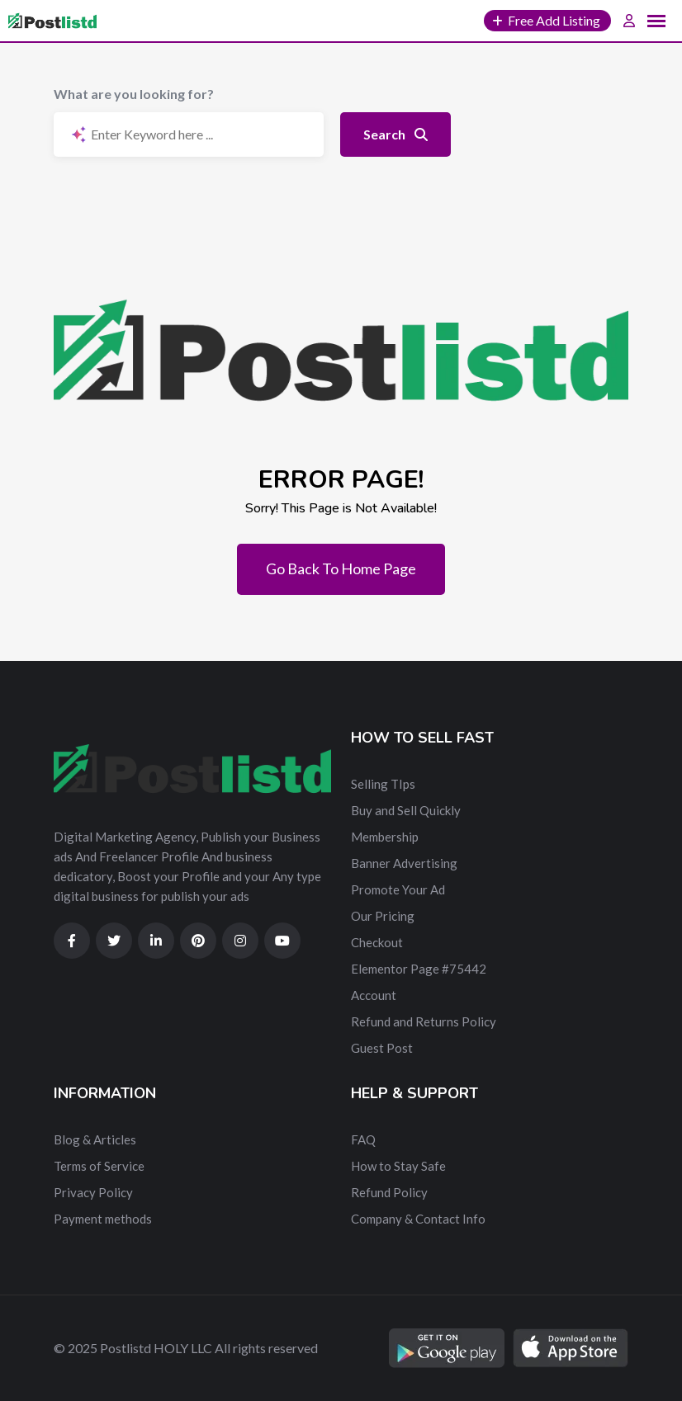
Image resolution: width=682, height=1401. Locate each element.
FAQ (363, 1139)
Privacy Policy (93, 1192)
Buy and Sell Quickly (406, 810)
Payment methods (103, 1218)
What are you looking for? (134, 93)
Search (395, 134)
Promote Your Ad (398, 889)
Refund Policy (389, 1192)
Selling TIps (383, 783)
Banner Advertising (404, 863)
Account (373, 995)
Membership (385, 836)
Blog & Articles (95, 1139)
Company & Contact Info (418, 1218)
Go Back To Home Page (341, 568)
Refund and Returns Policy (423, 1021)
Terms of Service (99, 1165)
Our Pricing (382, 915)
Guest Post (382, 1047)
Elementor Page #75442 (418, 968)
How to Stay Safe (398, 1165)
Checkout (377, 942)
